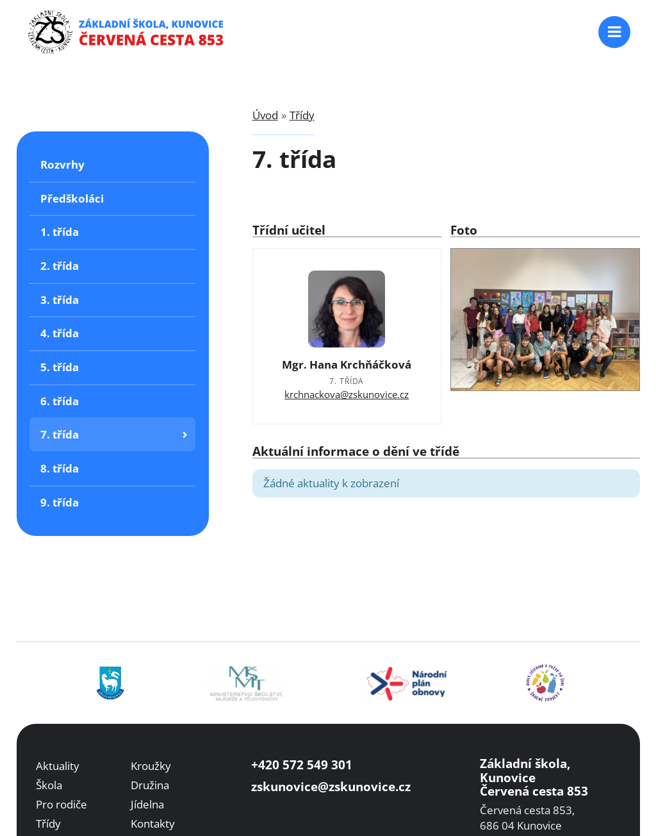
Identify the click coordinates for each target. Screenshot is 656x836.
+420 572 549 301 (301, 765)
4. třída (59, 333)
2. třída (59, 265)
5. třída (59, 367)
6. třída (59, 401)
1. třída (59, 231)
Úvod (265, 115)
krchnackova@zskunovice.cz (346, 394)
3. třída (59, 299)
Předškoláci (72, 198)
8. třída (59, 468)
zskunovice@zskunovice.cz (331, 786)
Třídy (302, 115)
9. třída (59, 502)
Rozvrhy (62, 164)
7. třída (59, 434)
